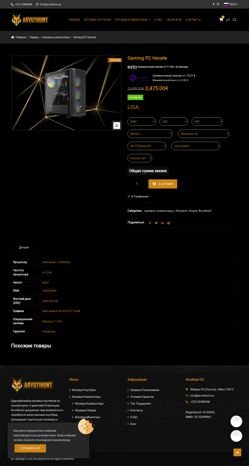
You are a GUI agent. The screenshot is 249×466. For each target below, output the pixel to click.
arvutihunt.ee (41, 458)
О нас (158, 19)
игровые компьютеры (56, 37)
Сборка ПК (174, 19)
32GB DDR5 (49, 290)
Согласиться (30, 448)
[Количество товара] (137, 183)
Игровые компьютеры (131, 19)
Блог (133, 423)
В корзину (166, 184)
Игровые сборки (85, 410)
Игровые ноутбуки (97, 19)
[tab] (24, 247)
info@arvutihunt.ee (48, 4)
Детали (24, 247)
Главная (74, 19)
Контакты (193, 19)
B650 (45, 282)
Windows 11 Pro (52, 321)
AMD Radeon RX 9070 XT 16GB (61, 311)
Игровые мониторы (87, 417)
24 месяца (48, 331)
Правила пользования (144, 390)
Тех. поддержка (140, 403)
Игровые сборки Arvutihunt (193, 211)
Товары (34, 37)
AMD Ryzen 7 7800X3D (56, 262)
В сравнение (140, 196)
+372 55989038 (21, 4)
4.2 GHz (47, 272)
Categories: (135, 211)
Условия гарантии (142, 396)
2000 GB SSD (50, 301)
